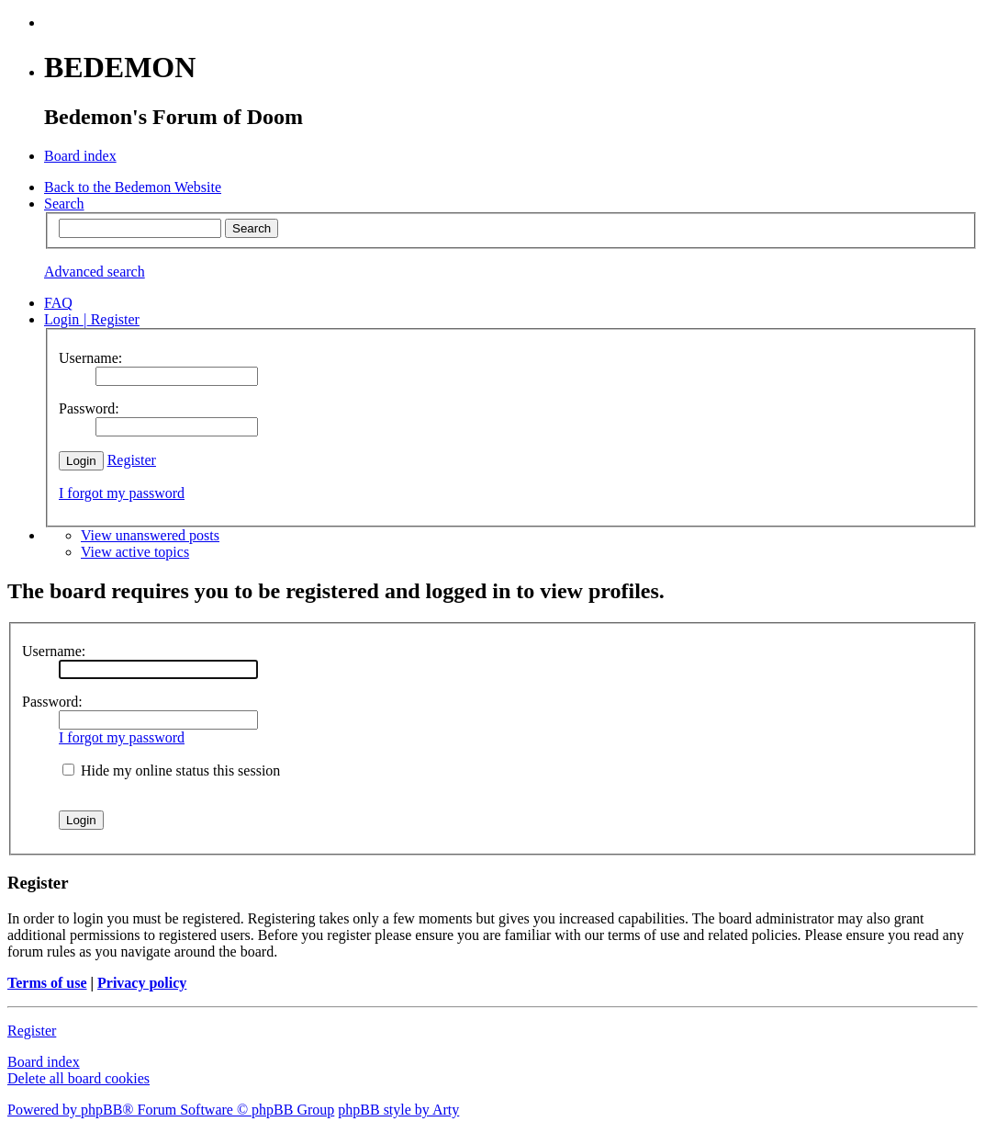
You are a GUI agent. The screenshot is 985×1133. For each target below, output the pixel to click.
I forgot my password (122, 493)
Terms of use (47, 983)
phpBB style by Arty (398, 1109)
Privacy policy (141, 983)
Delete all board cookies (78, 1078)
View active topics (135, 552)
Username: (53, 651)
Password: (52, 701)
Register (131, 460)
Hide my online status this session (171, 770)
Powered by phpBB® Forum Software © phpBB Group (170, 1109)
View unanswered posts (150, 535)
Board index (43, 1062)
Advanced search (94, 271)
